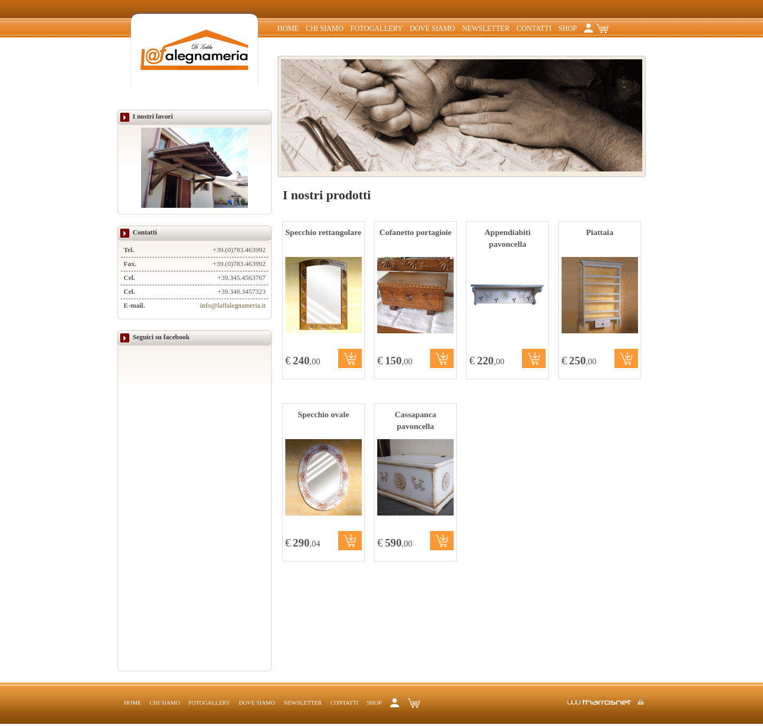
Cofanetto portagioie (415, 232)
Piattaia (599, 232)
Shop (567, 29)
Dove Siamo (432, 29)
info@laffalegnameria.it (233, 305)
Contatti (534, 29)
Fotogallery (377, 29)
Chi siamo (325, 29)
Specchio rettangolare (323, 232)
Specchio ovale (323, 414)
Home (288, 29)
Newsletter (486, 29)
